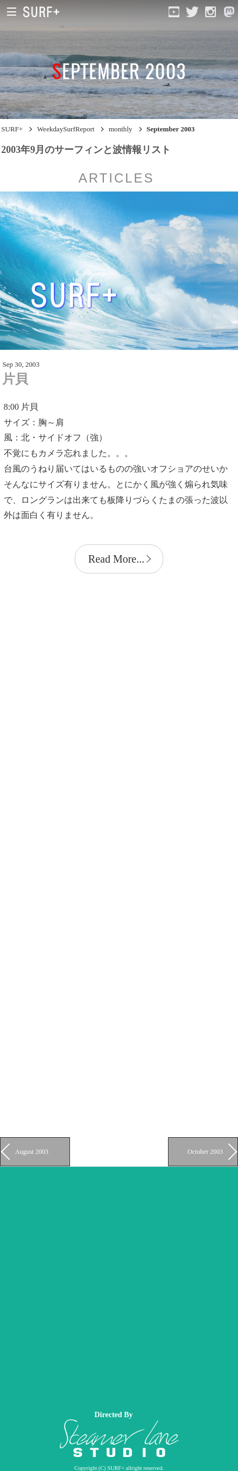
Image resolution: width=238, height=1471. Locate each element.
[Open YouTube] (173, 11)
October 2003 (205, 1151)
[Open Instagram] (210, 11)
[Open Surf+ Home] (44, 11)
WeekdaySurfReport (66, 129)
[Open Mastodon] (228, 11)
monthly (120, 129)
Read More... (116, 559)
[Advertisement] (119, 1286)
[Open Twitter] (192, 11)
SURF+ (12, 129)
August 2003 (31, 1151)
